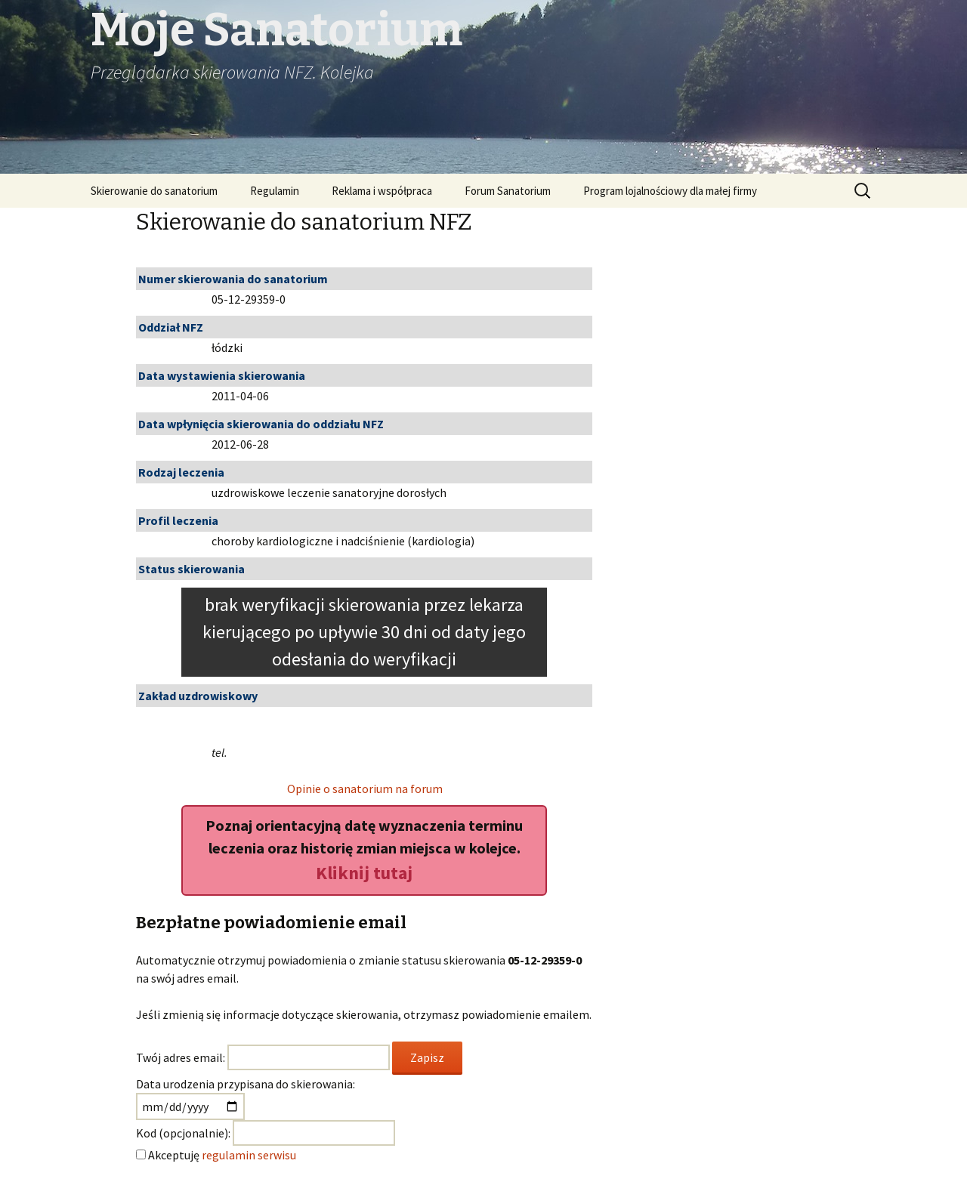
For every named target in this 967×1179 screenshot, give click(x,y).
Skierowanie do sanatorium (154, 191)
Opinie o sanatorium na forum (365, 788)
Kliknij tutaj (364, 872)
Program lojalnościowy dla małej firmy (670, 191)
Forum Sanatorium (508, 191)
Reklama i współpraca (382, 191)
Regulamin (274, 191)
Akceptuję (222, 1154)
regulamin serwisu (249, 1154)
